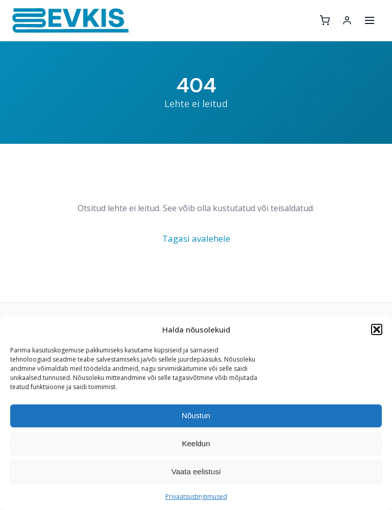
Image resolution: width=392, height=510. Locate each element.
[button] (377, 329)
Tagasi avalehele (196, 238)
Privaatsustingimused (196, 496)
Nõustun (196, 415)
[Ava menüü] (369, 20)
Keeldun (196, 443)
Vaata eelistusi (196, 471)
